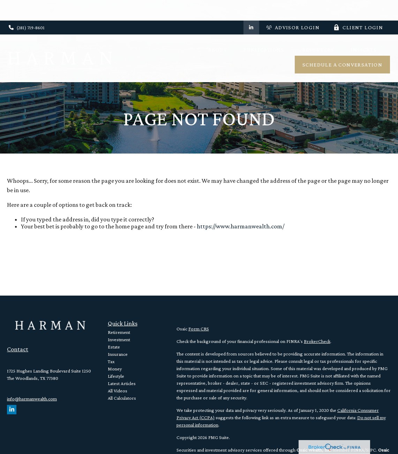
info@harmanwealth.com (32, 398)
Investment (119, 339)
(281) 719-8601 (26, 7)
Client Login (358, 7)
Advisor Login (293, 7)
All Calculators (122, 398)
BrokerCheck (317, 341)
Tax (111, 361)
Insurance (118, 354)
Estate (114, 347)
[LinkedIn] (251, 7)
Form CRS (198, 328)
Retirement (119, 332)
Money (115, 368)
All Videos (117, 390)
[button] (217, 29)
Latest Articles (122, 383)
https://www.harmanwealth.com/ (240, 226)
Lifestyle (116, 376)
